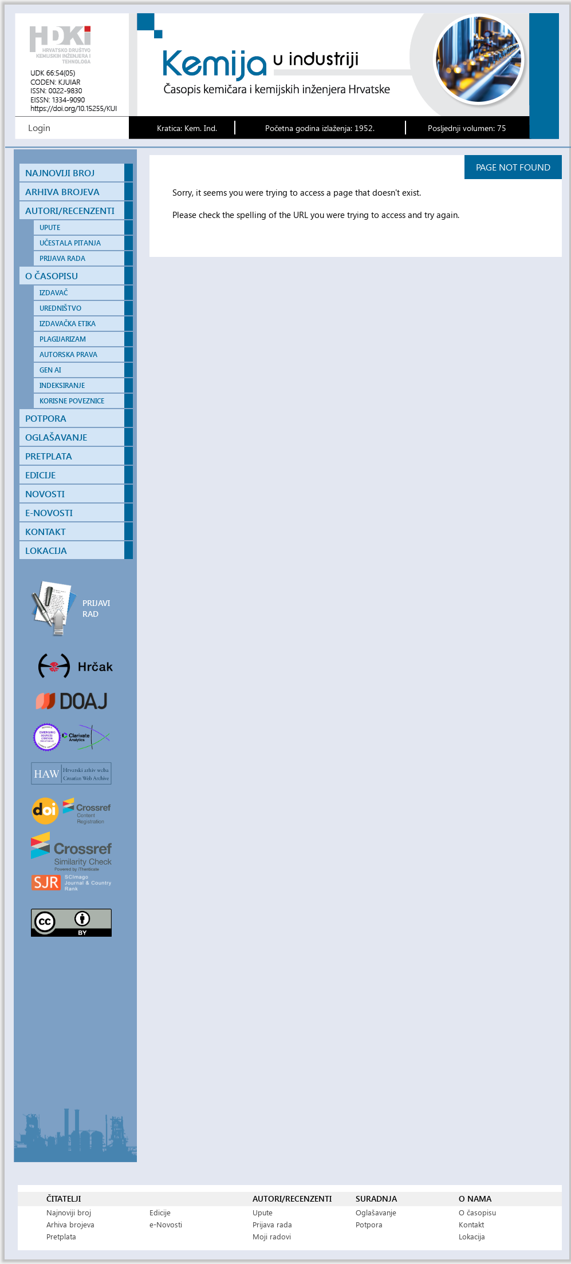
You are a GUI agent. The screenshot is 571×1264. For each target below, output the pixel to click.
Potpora (369, 1224)
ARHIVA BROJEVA (62, 191)
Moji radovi (272, 1236)
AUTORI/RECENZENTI (70, 210)
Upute (263, 1212)
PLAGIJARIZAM (63, 339)
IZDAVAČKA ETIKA (68, 323)
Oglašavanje (376, 1212)
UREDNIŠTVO (60, 308)
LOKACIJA (46, 550)
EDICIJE (40, 475)
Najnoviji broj (68, 1212)
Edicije (160, 1212)
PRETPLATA (48, 456)
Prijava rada (272, 1224)
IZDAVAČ (54, 292)
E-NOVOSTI (49, 512)
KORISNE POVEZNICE (72, 401)
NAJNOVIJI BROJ (59, 173)
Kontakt (471, 1224)
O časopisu (477, 1212)
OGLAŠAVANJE (56, 437)
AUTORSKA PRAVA (68, 354)
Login (39, 127)
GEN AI (50, 370)
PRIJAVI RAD (96, 608)
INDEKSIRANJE (62, 385)
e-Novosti (165, 1224)
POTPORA (45, 418)
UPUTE (50, 227)
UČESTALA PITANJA (70, 243)
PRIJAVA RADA (62, 258)
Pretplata (61, 1236)
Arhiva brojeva (70, 1224)
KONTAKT (45, 531)
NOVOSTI (45, 494)
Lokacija (472, 1236)
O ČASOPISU (51, 276)
